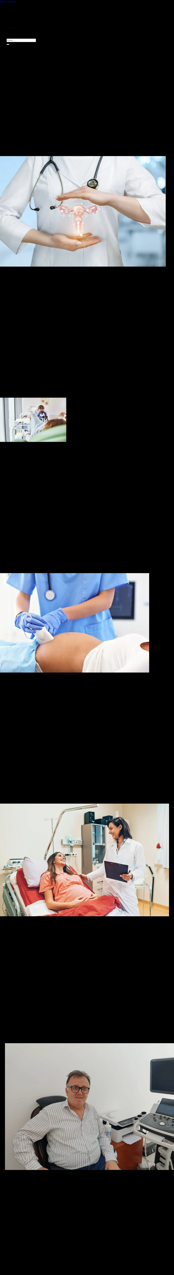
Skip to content (8, 1)
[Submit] (8, 44)
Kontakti (11, 34)
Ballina (10, 25)
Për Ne (10, 28)
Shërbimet (12, 31)
